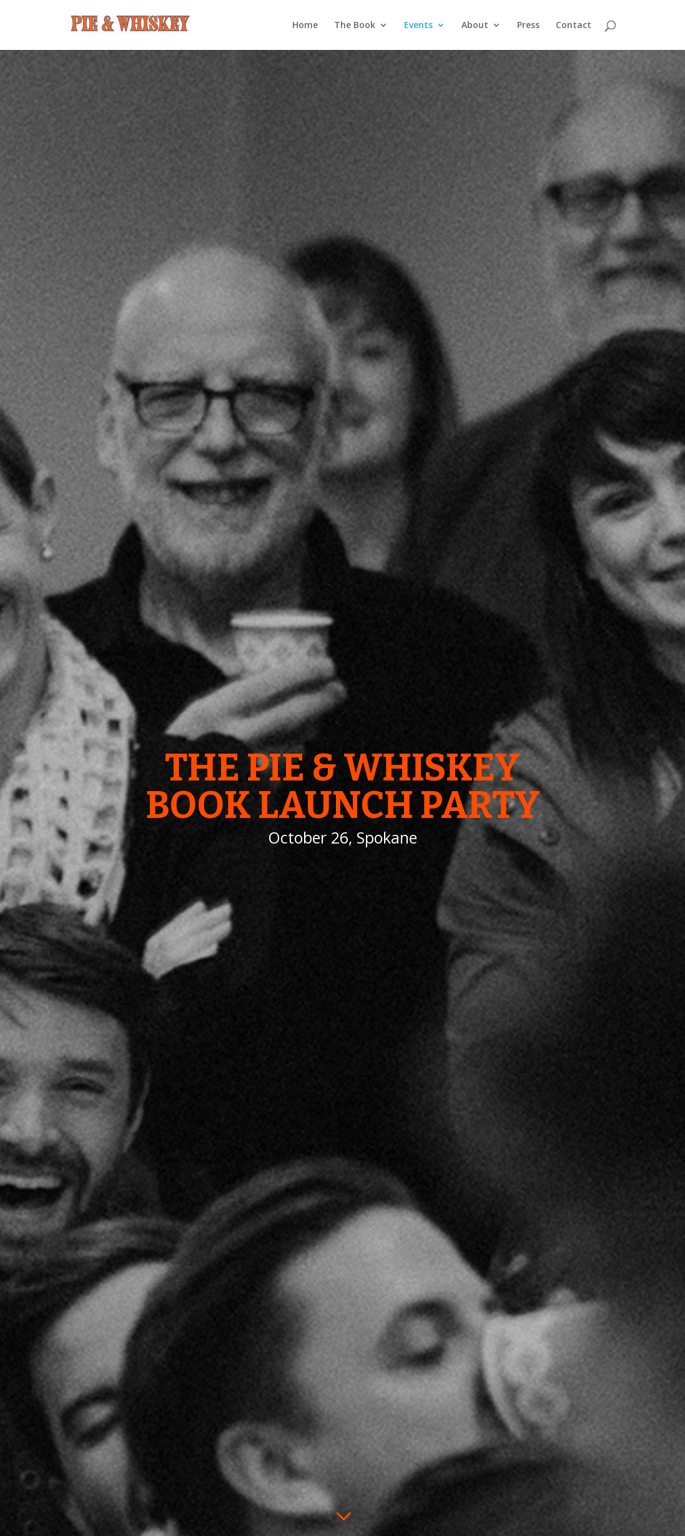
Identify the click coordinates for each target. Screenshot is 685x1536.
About (474, 26)
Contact (573, 26)
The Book (354, 26)
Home (305, 26)
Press (528, 26)
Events (418, 26)
